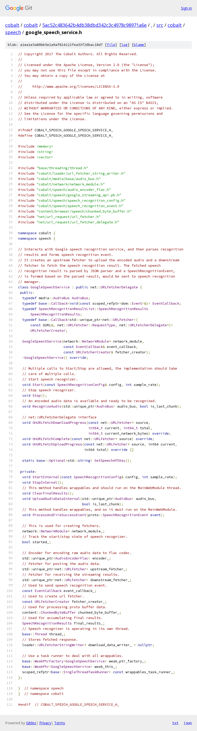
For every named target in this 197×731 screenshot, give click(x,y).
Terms (59, 722)
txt (175, 722)
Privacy (45, 722)
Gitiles (31, 722)
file (111, 45)
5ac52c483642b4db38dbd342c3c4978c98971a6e (94, 25)
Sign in (186, 8)
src (159, 25)
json (188, 722)
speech (13, 32)
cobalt (12, 25)
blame (139, 45)
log (124, 45)
